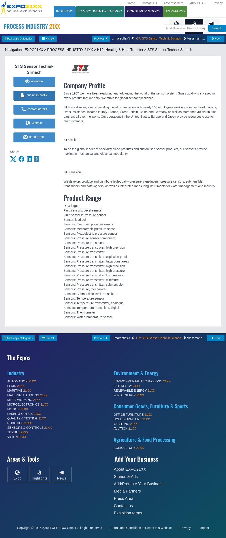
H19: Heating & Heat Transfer (120, 50)
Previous (101, 38)
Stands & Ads (126, 476)
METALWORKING (24, 400)
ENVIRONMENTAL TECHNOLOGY (142, 381)
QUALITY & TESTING (26, 418)
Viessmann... (194, 38)
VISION (16, 437)
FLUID (16, 386)
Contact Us (149, 3)
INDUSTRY (64, 11)
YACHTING (126, 424)
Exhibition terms (128, 513)
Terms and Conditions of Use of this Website (141, 528)
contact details (34, 109)
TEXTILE (17, 432)
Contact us (123, 506)
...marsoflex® (123, 38)
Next (215, 38)
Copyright (23, 528)
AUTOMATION (21, 381)
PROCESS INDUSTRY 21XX (70, 50)
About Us (198, 3)
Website (34, 123)
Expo (17, 475)
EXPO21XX (34, 50)
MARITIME (19, 390)
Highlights (39, 475)
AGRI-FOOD (175, 11)
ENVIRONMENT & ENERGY (100, 11)
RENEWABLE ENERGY (134, 390)
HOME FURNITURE (132, 419)
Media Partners (127, 491)
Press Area (123, 498)
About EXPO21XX (130, 469)
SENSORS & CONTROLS (29, 427)
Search (217, 28)
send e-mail (34, 137)
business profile (34, 95)
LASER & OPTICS (24, 413)
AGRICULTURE (129, 447)
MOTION (17, 409)
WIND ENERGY (129, 395)
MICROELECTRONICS (27, 404)
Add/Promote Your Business (138, 484)
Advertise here (173, 3)
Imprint (204, 528)
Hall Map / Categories (18, 38)
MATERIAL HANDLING (27, 395)
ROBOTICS (19, 423)
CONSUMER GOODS (143, 11)
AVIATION (125, 428)
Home (131, 3)
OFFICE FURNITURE (133, 414)
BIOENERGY (127, 386)
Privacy (218, 3)
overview (34, 81)
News (61, 475)
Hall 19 (48, 38)
